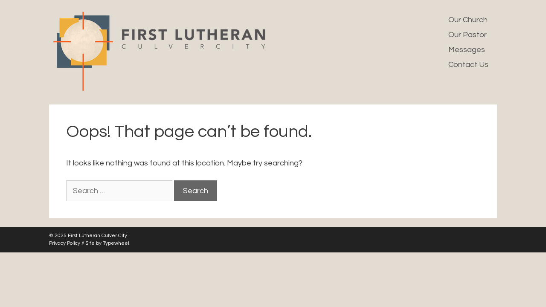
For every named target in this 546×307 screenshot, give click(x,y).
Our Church (468, 20)
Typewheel (116, 243)
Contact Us (468, 65)
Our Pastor (467, 35)
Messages (466, 50)
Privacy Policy (64, 243)
